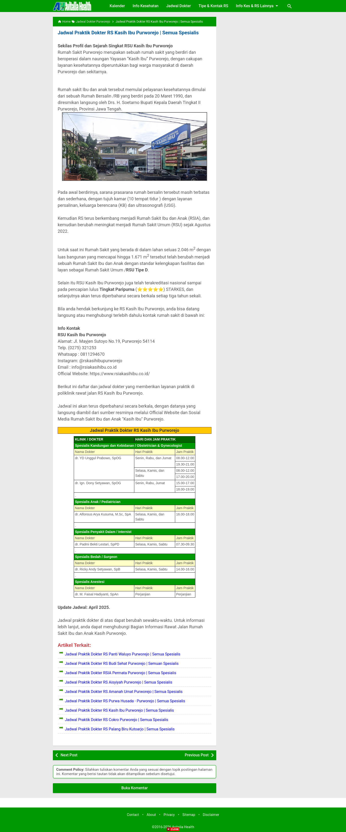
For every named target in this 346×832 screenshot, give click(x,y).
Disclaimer (211, 815)
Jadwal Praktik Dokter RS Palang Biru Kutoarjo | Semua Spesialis (120, 729)
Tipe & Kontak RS (213, 6)
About (151, 815)
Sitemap (188, 815)
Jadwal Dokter (178, 6)
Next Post (69, 755)
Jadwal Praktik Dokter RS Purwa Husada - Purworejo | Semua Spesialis (125, 701)
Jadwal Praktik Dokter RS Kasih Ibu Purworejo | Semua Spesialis (127, 33)
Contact (133, 815)
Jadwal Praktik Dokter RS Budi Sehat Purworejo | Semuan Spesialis (122, 663)
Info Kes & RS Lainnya (258, 6)
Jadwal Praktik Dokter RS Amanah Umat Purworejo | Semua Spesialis (124, 691)
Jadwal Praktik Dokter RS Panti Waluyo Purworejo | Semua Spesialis (122, 654)
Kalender (117, 6)
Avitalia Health (183, 827)
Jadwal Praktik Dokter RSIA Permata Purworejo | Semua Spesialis (120, 673)
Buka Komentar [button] (134, 787)
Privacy (169, 815)
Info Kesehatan (146, 6)
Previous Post (197, 755)
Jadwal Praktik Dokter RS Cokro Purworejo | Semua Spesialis (116, 719)
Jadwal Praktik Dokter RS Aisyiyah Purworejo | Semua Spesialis (118, 682)
